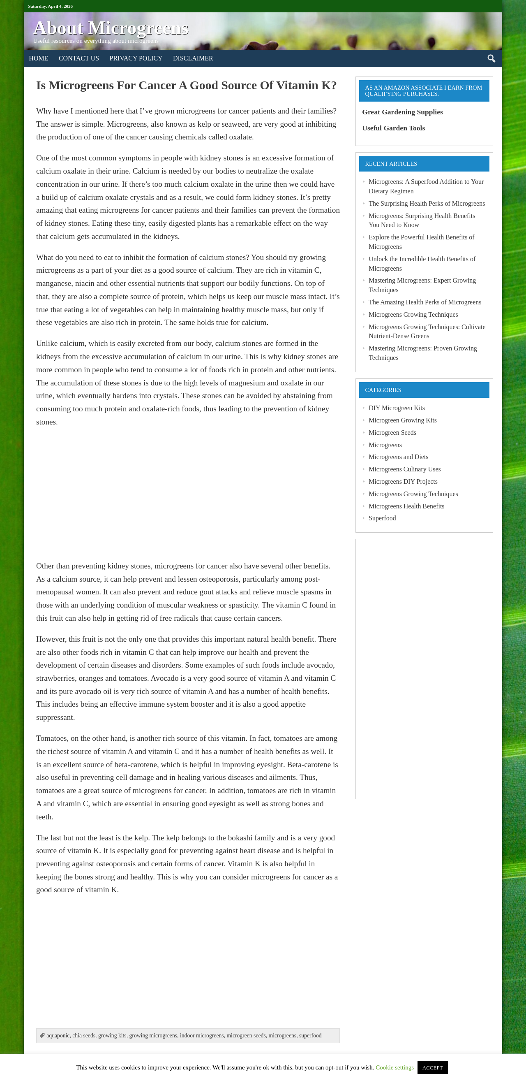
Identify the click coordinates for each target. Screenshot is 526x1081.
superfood (310, 1035)
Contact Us (79, 58)
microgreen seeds (245, 1035)
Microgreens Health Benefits (406, 506)
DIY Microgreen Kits (397, 407)
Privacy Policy (136, 58)
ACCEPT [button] (432, 1068)
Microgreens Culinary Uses (405, 469)
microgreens (283, 1035)
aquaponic (57, 1035)
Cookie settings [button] (395, 1067)
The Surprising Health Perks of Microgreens (427, 203)
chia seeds (83, 1035)
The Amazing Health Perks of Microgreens (425, 302)
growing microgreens (153, 1035)
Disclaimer (193, 58)
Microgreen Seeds (392, 432)
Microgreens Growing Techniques (413, 314)
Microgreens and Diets (398, 456)
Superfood (382, 518)
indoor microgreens (202, 1035)
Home (38, 58)
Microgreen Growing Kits (403, 420)
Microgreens (385, 444)
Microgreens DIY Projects (403, 481)
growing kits (112, 1035)
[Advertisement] (188, 494)
